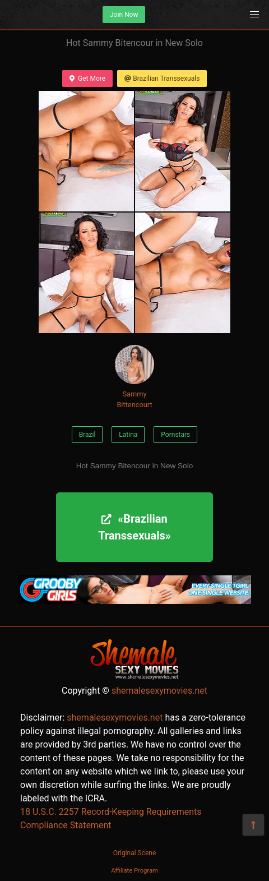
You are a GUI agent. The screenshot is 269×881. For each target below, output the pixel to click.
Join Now (124, 15)
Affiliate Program (134, 870)
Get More (87, 78)
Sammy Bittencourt (134, 377)
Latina (128, 435)
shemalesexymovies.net (159, 690)
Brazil (87, 435)
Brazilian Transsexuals (162, 78)
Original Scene (134, 853)
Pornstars (175, 435)
